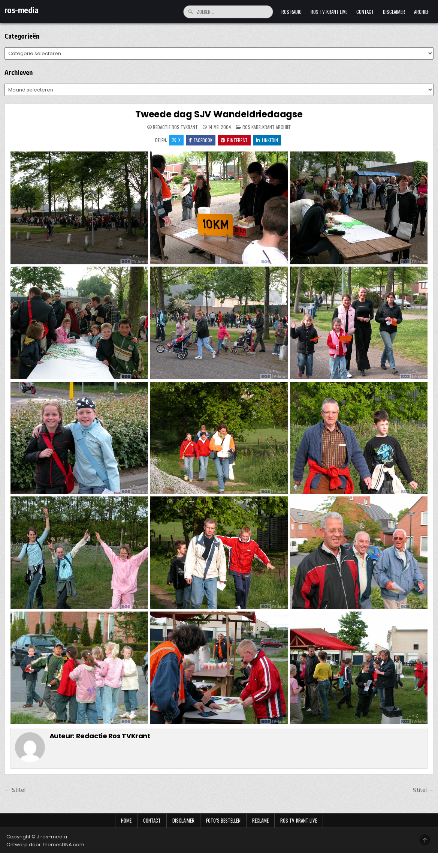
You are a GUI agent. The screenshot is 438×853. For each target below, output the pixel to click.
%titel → (423, 790)
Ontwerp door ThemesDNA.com (45, 844)
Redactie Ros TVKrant (175, 127)
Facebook (200, 140)
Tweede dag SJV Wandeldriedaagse (219, 114)
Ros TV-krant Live (329, 11)
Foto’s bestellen (223, 820)
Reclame (260, 820)
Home (126, 820)
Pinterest (234, 140)
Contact (365, 11)
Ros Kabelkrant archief (266, 127)
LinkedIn (267, 140)
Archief (421, 11)
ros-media (21, 9)
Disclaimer (394, 11)
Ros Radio (291, 11)
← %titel (14, 790)
